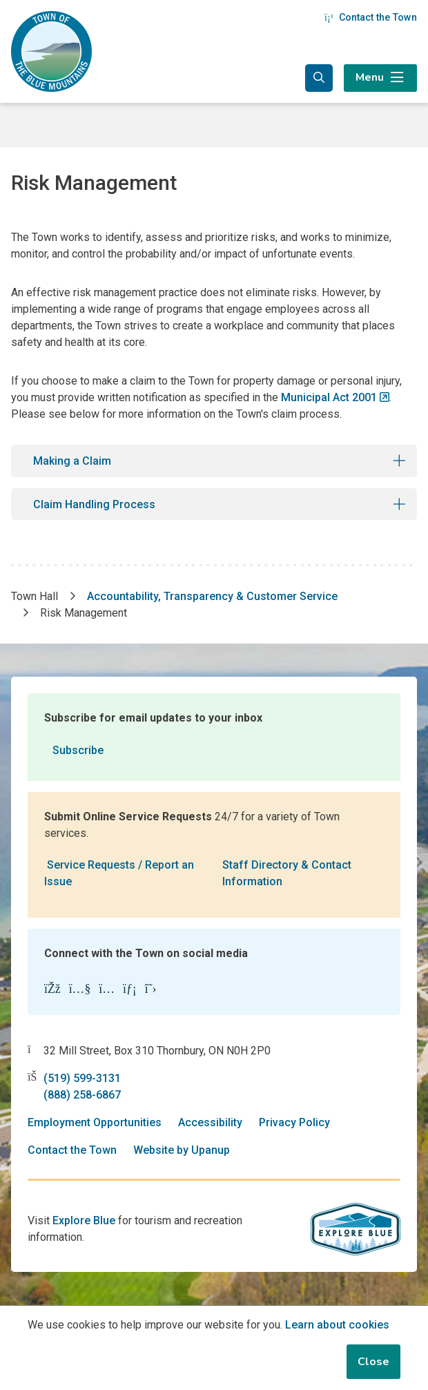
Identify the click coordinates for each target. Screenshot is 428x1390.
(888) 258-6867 (82, 1094)
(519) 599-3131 (82, 1078)
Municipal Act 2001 (329, 397)
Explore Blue (83, 1220)
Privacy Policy (294, 1122)
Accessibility (210, 1122)
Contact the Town (370, 17)
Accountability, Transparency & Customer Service (212, 596)
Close (373, 1361)
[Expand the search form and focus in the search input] (319, 78)
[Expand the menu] (380, 78)
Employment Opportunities (95, 1122)
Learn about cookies (337, 1324)
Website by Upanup (181, 1150)
